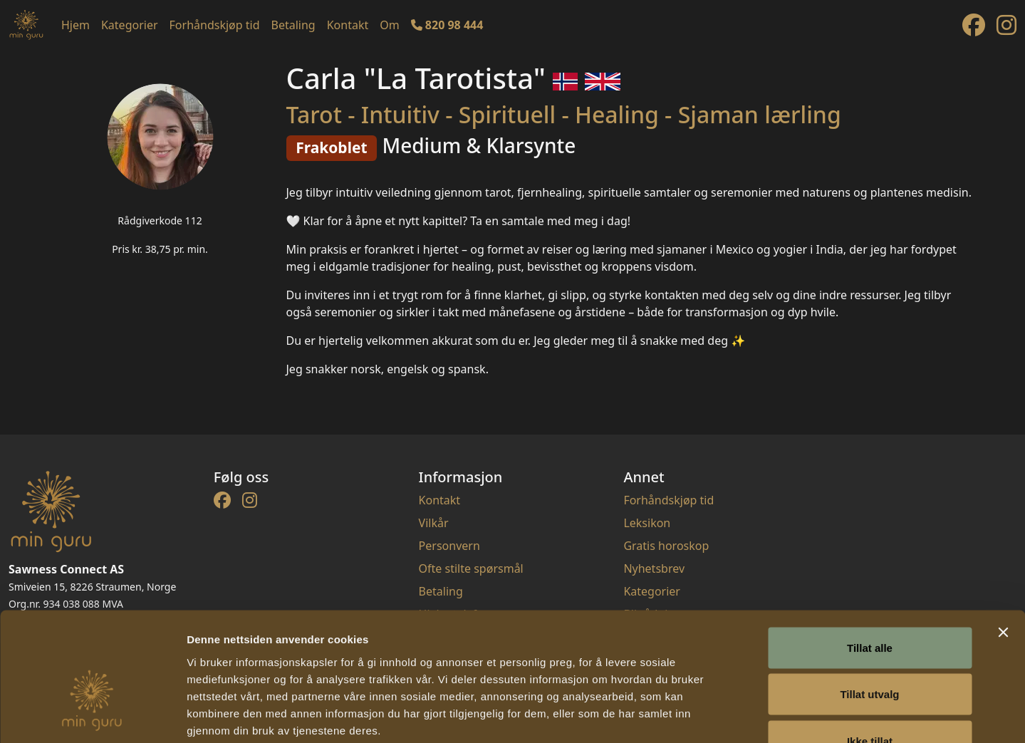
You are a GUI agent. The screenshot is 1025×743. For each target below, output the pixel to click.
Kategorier (129, 25)
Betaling (293, 25)
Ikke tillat (870, 649)
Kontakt (348, 25)
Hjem (75, 25)
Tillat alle (870, 556)
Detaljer (759, 715)
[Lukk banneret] (1003, 541)
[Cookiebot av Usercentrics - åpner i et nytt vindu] (92, 715)
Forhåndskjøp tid (215, 25)
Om (389, 25)
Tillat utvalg (869, 603)
